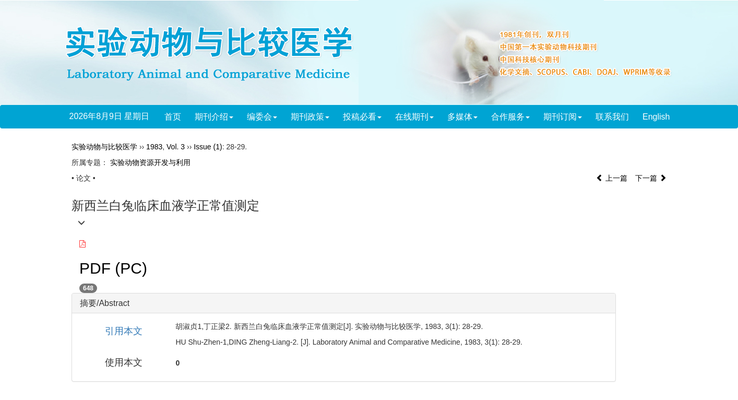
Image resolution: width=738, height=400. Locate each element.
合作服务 (510, 116)
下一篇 (650, 178)
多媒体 (462, 116)
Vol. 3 (175, 147)
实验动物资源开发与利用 (150, 162)
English (656, 116)
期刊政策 (310, 116)
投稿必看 (362, 116)
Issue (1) (208, 147)
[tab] (343, 303)
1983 (154, 147)
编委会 (262, 116)
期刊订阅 (562, 116)
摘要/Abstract (104, 303)
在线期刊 (414, 116)
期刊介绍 (214, 116)
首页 (172, 116)
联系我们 (612, 116)
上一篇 (611, 178)
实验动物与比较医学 (104, 147)
